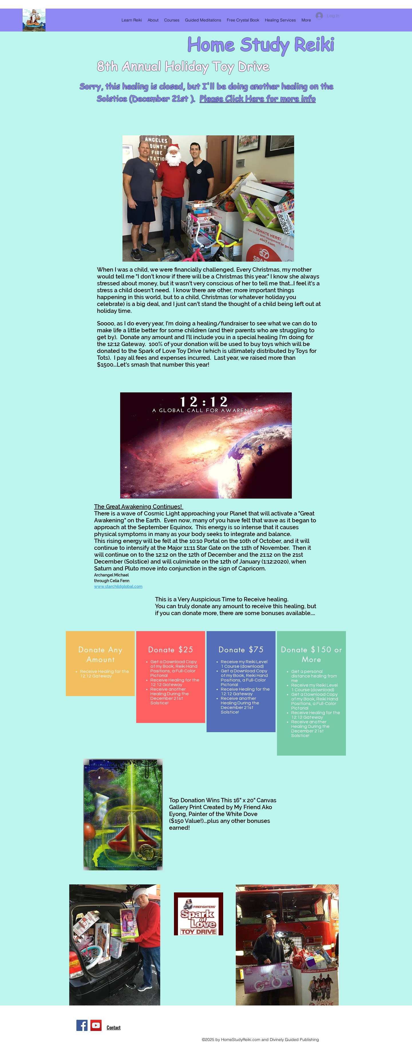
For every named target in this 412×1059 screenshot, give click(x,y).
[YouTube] (96, 1025)
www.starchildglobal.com (118, 586)
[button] (153, 20)
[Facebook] (82, 1025)
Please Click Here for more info (258, 98)
